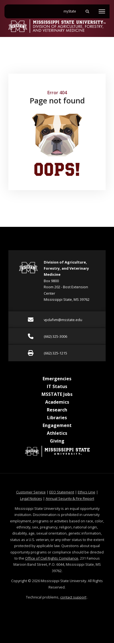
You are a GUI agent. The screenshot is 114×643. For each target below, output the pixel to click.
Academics (57, 402)
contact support (73, 597)
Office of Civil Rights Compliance (51, 558)
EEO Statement (61, 492)
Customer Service (31, 492)
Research (57, 410)
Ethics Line (86, 492)
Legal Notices (31, 498)
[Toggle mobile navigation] (102, 11)
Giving (57, 441)
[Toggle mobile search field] (87, 11)
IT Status (57, 386)
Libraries (57, 417)
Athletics (57, 433)
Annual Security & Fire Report (70, 498)
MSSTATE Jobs (57, 394)
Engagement (57, 425)
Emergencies (57, 379)
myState (72, 9)
